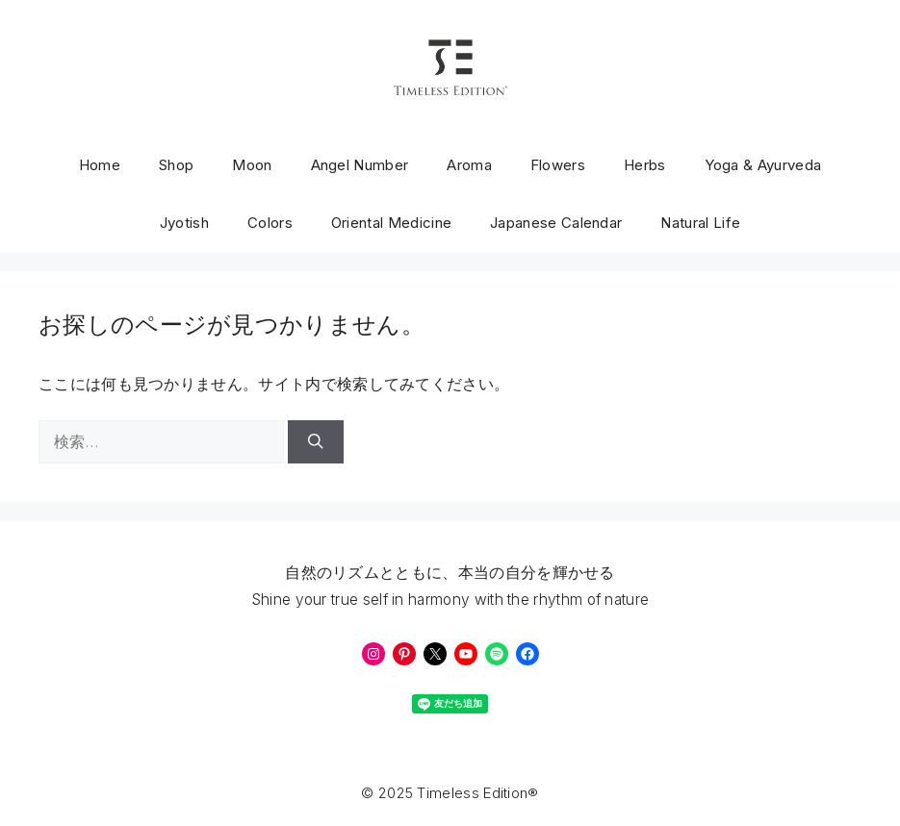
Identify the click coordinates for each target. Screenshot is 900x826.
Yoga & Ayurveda (763, 165)
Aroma (469, 165)
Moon (251, 165)
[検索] (316, 441)
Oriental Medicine (391, 222)
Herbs (645, 165)
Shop (176, 165)
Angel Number (360, 165)
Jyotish (184, 222)
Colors (270, 222)
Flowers (557, 165)
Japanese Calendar (556, 222)
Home (99, 165)
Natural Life (700, 222)
